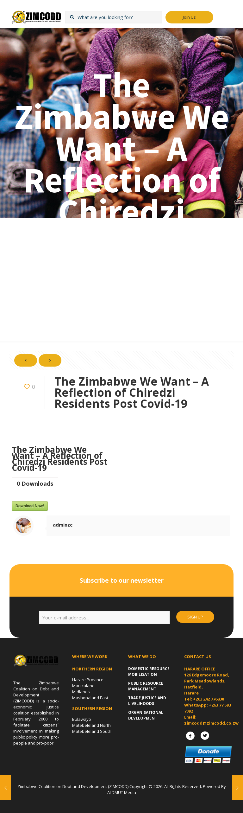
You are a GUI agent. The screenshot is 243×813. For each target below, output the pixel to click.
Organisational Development (145, 715)
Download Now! (30, 506)
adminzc (62, 525)
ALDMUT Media (121, 792)
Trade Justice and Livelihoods (147, 700)
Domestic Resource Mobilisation (149, 671)
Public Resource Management (145, 686)
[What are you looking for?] (113, 17)
